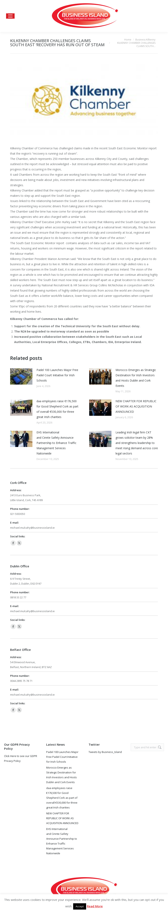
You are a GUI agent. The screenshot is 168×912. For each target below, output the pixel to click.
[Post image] (21, 376)
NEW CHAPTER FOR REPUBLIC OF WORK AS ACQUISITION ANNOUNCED (136, 406)
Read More (95, 906)
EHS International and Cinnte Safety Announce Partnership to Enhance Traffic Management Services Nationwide (56, 442)
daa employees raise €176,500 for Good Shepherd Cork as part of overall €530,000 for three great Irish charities (57, 409)
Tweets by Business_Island (105, 752)
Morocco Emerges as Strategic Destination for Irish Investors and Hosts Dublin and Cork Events (136, 378)
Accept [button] (80, 906)
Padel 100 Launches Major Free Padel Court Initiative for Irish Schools (57, 375)
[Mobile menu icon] (10, 16)
